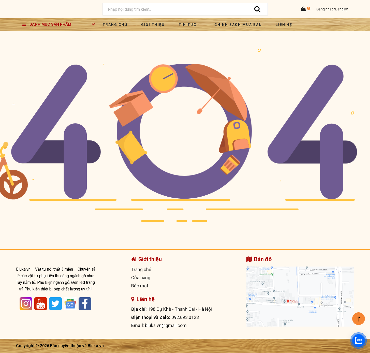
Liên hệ (284, 25)
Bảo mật (139, 285)
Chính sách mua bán (238, 25)
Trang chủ (114, 25)
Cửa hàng (140, 277)
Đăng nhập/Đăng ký (332, 9)
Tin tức (190, 25)
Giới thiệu (153, 25)
